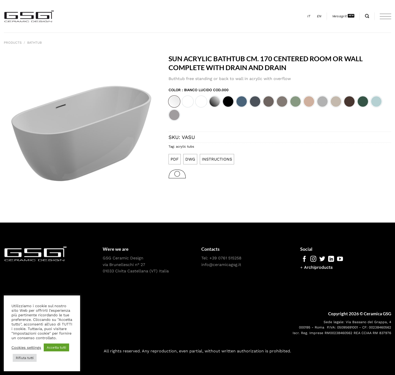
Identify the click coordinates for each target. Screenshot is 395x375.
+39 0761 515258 (225, 258)
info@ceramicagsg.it (221, 264)
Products (13, 42)
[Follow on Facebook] (304, 259)
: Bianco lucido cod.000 (204, 90)
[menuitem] (309, 16)
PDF (175, 159)
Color (199, 90)
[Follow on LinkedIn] (331, 259)
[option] (174, 101)
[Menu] (385, 16)
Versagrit (339, 16)
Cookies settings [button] (26, 347)
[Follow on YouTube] (340, 259)
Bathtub (34, 42)
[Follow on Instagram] (313, 259)
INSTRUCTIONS (217, 159)
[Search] (367, 16)
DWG (190, 159)
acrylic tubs (185, 146)
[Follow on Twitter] (322, 259)
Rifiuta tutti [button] (25, 358)
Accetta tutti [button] (56, 347)
